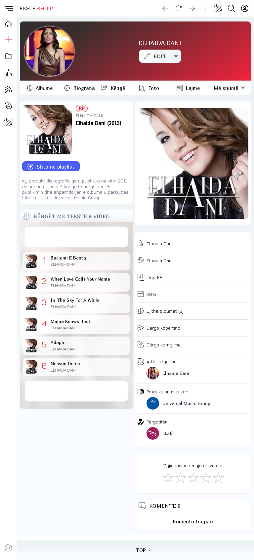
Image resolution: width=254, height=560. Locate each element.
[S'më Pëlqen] (167, 477)
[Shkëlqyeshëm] (218, 477)
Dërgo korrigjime (164, 344)
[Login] (244, 8)
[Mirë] (193, 477)
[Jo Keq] (180, 477)
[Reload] (178, 8)
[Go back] (165, 8)
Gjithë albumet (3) (165, 311)
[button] (8, 8)
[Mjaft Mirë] (205, 477)
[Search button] (231, 8)
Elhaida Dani (160, 243)
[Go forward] (191, 8)
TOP (143, 550)
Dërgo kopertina (163, 328)
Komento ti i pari (193, 521)
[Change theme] (218, 8)
